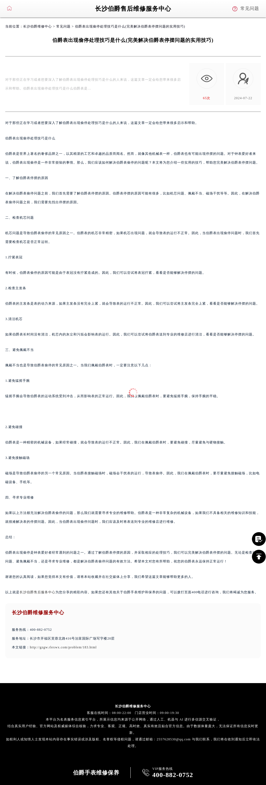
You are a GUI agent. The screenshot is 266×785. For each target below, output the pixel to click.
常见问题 (63, 26)
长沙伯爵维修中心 (37, 26)
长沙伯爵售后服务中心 (37, 592)
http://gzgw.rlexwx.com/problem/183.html (63, 647)
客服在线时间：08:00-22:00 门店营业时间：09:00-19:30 (133, 713)
